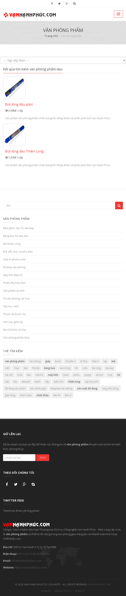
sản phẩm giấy (38, 388)
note (84, 368)
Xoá (25, 368)
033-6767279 (25, 553)
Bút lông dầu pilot (19, 104)
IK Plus (83, 361)
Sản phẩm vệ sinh (13, 290)
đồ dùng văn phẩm (15, 388)
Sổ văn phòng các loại (16, 298)
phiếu (76, 375)
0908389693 (43, 553)
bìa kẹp (110, 368)
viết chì (39, 375)
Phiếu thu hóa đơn (14, 283)
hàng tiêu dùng (110, 388)
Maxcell (26, 381)
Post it (95, 361)
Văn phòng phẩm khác (16, 337)
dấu (47, 381)
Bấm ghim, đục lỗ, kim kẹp (18, 228)
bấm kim (59, 381)
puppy (87, 375)
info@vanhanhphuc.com (26, 560)
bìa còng (96, 368)
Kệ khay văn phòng (14, 267)
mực (110, 375)
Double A (70, 361)
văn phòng (35, 361)
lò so (19, 375)
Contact (80, 590)
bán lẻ (56, 395)
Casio (66, 375)
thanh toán (26, 395)
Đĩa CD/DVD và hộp (14, 330)
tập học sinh (91, 381)
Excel (58, 361)
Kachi (37, 381)
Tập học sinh (11, 306)
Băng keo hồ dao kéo (16, 236)
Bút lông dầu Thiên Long (24, 151)
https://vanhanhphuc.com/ (31, 567)
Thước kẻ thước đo (14, 314)
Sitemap (46, 590)
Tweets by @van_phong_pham (21, 510)
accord (99, 375)
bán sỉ (68, 395)
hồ (76, 368)
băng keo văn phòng (61, 388)
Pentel (35, 368)
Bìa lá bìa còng (11, 244)
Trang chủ (51, 36)
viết (7, 368)
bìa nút (9, 375)
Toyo (16, 368)
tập (105, 361)
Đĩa (15, 381)
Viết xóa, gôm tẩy (13, 322)
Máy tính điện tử (12, 275)
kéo (29, 375)
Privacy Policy (62, 590)
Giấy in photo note (14, 259)
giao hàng (10, 395)
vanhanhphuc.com (99, 584)
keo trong (65, 368)
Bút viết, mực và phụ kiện (18, 251)
